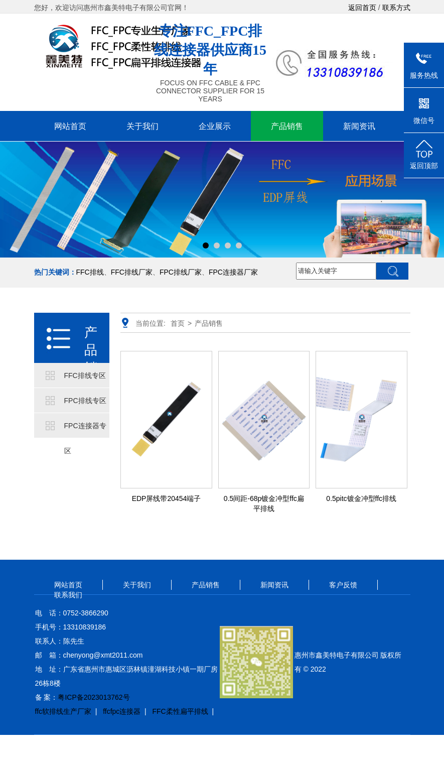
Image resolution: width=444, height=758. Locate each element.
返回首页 (362, 8)
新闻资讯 (359, 126)
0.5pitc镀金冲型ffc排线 (361, 498)
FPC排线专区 (85, 401)
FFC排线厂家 (132, 272)
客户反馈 (343, 585)
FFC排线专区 (85, 375)
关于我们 (142, 126)
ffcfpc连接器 (121, 711)
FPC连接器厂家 (233, 272)
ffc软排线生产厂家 (63, 711)
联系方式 (396, 8)
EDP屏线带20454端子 (166, 498)
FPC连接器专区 (85, 430)
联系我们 (68, 595)
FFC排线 (90, 272)
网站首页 (70, 126)
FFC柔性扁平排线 (180, 711)
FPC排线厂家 (181, 272)
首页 (178, 323)
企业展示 (215, 126)
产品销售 (287, 126)
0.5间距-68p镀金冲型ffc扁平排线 (264, 503)
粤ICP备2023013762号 (93, 697)
